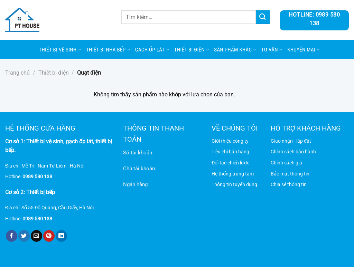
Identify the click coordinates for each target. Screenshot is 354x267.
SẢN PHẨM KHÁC (235, 49)
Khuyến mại (303, 49)
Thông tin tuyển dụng (234, 185)
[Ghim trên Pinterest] (49, 236)
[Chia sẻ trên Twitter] (24, 236)
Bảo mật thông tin (290, 174)
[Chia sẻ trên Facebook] (11, 236)
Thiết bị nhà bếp (108, 49)
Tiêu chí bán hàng (230, 152)
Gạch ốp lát (152, 49)
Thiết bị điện (191, 49)
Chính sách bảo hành (293, 152)
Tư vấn (271, 49)
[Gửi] (263, 17)
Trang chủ (17, 72)
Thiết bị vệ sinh (60, 49)
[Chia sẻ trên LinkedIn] (61, 236)
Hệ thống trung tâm (233, 174)
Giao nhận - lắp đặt (291, 141)
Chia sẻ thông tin (289, 185)
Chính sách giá (286, 163)
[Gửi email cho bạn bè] (36, 236)
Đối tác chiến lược (230, 163)
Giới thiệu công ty (230, 141)
